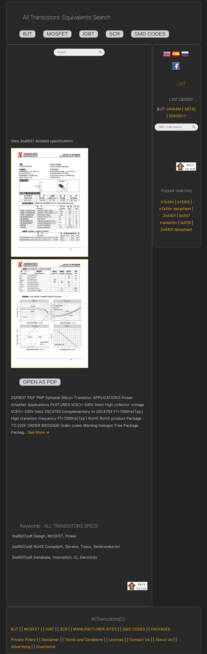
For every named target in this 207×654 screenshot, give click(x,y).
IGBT (89, 34)
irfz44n (168, 202)
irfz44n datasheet (175, 208)
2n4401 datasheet (176, 229)
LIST (181, 84)
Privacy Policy (23, 639)
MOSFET (57, 34)
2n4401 (170, 215)
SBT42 (190, 109)
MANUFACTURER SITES (95, 629)
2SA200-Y (177, 116)
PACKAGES (160, 629)
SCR (114, 34)
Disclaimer (50, 639)
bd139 (186, 222)
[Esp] (175, 55)
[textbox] (79, 52)
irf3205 (184, 202)
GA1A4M (174, 109)
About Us (163, 639)
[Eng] (166, 55)
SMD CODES (150, 34)
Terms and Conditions (84, 639)
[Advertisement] (79, 102)
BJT (27, 34)
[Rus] (185, 55)
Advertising (20, 646)
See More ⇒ (38, 432)
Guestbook (46, 646)
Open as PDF (40, 382)
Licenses (116, 639)
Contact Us (139, 639)
